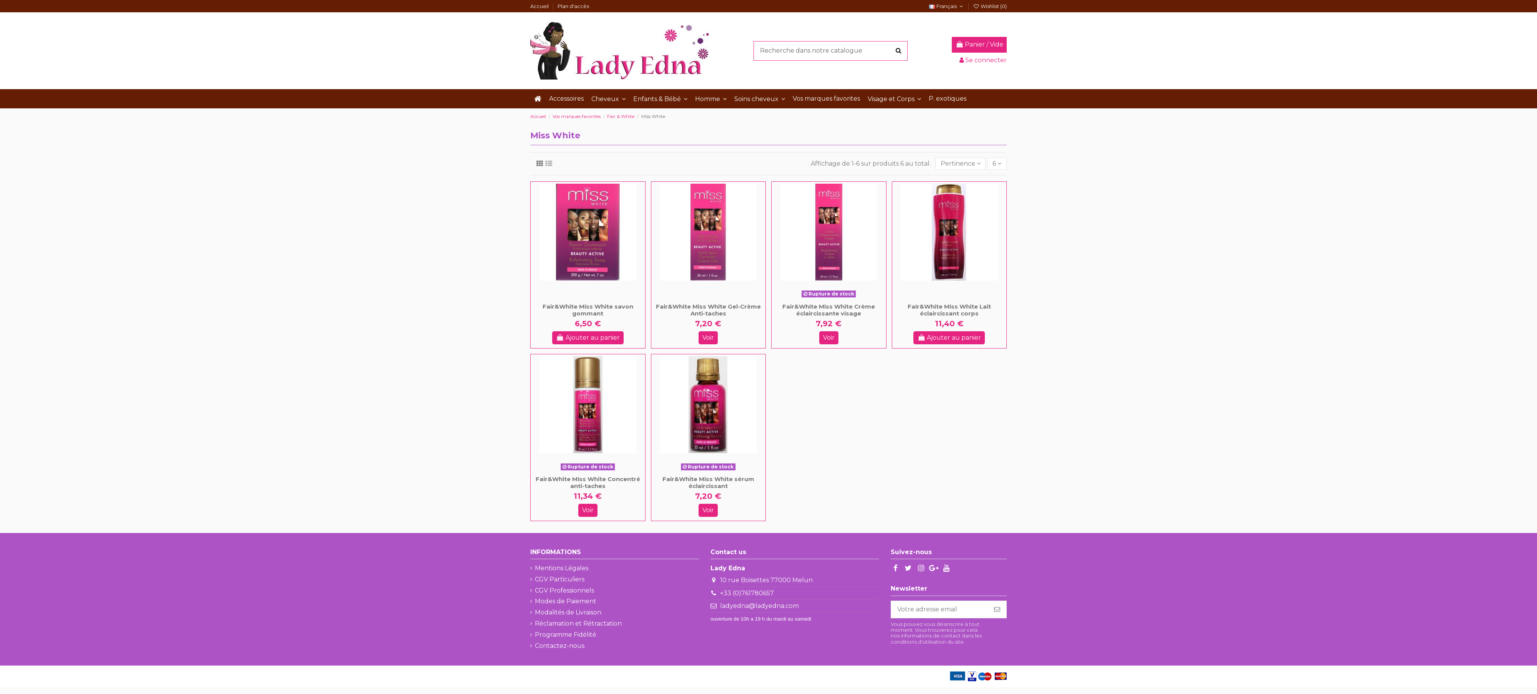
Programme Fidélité (565, 634)
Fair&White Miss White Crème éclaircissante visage (828, 310)
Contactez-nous (559, 645)
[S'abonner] (997, 609)
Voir (708, 337)
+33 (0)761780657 (747, 593)
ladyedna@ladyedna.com (759, 605)
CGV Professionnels (564, 590)
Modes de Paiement (565, 601)
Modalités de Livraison (568, 612)
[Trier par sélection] (960, 164)
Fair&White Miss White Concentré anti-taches (588, 482)
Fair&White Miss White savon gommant (588, 310)
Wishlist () (990, 6)
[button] (608, 98)
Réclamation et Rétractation (578, 623)
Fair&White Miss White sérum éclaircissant (708, 482)
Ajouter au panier (588, 337)
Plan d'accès (573, 6)
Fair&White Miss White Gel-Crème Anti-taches (708, 310)
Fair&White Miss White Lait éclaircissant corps (949, 310)
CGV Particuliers (559, 579)
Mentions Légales (561, 568)
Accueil (540, 6)
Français (946, 6)
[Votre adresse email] (939, 609)
